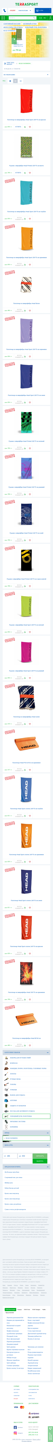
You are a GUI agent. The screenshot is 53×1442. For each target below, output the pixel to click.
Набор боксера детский (12, 1188)
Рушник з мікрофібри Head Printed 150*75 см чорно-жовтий (26, 579)
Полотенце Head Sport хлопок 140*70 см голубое (26, 808)
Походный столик (12, 1336)
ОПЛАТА (16, 1392)
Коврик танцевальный (34, 1368)
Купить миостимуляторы (12, 1199)
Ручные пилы (12, 1079)
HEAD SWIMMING (11, 1138)
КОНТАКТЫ (31, 1398)
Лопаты (10, 1074)
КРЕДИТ (16, 1398)
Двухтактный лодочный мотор (37, 1333)
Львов (26, 1285)
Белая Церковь (6, 1295)
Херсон (27, 1287)
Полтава (33, 1287)
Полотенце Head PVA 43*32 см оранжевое (26, 763)
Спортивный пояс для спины (13, 1177)
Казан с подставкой (33, 1320)
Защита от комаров (15, 1105)
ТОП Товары (36, 1309)
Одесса (16, 1285)
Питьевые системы (14, 1121)
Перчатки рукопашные (14, 1341)
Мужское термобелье (13, 1360)
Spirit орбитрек (11, 1363)
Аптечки (10, 1100)
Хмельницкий (25, 1290)
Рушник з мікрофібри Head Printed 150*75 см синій (26, 533)
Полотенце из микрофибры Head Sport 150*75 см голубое (26, 211)
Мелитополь (20, 1295)
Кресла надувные (33, 1328)
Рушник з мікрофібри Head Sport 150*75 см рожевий (26, 671)
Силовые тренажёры (13, 1365)
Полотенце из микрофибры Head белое (26, 303)
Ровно (33, 1290)
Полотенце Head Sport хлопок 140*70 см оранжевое (26, 854)
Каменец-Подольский (8, 1297)
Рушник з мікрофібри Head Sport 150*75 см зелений (26, 625)
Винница (20, 1287)
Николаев (5, 1287)
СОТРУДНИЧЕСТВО (33, 1389)
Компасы (11, 1063)
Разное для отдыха (14, 1095)
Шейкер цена (9, 1183)
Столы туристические (34, 1331)
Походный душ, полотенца (18, 1116)
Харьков (9, 1285)
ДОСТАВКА (17, 1389)
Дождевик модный (12, 1344)
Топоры (10, 1084)
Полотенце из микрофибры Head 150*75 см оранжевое (26, 992)
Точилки (10, 1089)
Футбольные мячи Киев (12, 1172)
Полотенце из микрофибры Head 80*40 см (26, 1038)
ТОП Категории (10, 1309)
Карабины (11, 1127)
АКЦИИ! (12, 10)
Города (20, 1309)
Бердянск (35, 1295)
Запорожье (33, 1285)
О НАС (30, 1395)
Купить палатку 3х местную (15, 1368)
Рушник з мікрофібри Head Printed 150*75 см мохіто (26, 165)
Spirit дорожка (11, 1347)
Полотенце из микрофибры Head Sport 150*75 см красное (26, 120)
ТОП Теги (27, 1309)
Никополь (28, 1295)
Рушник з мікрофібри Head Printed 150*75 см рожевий (26, 487)
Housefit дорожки (33, 1360)
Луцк (13, 1295)
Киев (4, 1285)
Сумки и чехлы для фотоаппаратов (15, 1209)
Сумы (18, 1290)
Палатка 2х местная (34, 1339)
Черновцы (17, 1292)
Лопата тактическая (34, 1373)
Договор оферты (27, 1441)
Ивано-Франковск (34, 1292)
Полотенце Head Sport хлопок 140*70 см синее (26, 900)
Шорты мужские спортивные (36, 1317)
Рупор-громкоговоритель (35, 1352)
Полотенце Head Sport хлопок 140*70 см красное (26, 946)
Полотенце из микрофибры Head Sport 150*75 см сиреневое (26, 349)
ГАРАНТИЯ (16, 1395)
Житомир (12, 1290)
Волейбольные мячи (34, 1371)
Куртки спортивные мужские (15, 1349)
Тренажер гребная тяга (35, 1336)
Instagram (18, 1433)
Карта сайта (36, 1439)
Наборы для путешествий (17, 1058)
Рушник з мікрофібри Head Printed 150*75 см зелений (26, 441)
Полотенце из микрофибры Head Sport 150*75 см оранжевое (26, 257)
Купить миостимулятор (12, 1193)
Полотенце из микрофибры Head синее (26, 717)
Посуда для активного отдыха (19, 1111)
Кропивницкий (40, 1290)
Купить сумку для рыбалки (13, 1204)
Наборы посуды (11, 1357)
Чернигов (39, 1287)
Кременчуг (24, 1292)
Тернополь (44, 1292)
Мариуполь (13, 1287)
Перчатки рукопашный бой (15, 1317)
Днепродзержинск (7, 1292)
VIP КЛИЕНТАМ (32, 1392)
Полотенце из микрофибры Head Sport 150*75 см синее (26, 395)
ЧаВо (44, 1309)
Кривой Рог (41, 1285)
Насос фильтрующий (13, 1339)
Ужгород (42, 1295)
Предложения (10, 1312)
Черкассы (5, 1290)
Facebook (18, 1427)
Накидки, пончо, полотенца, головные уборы (25, 1068)
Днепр (21, 1285)
